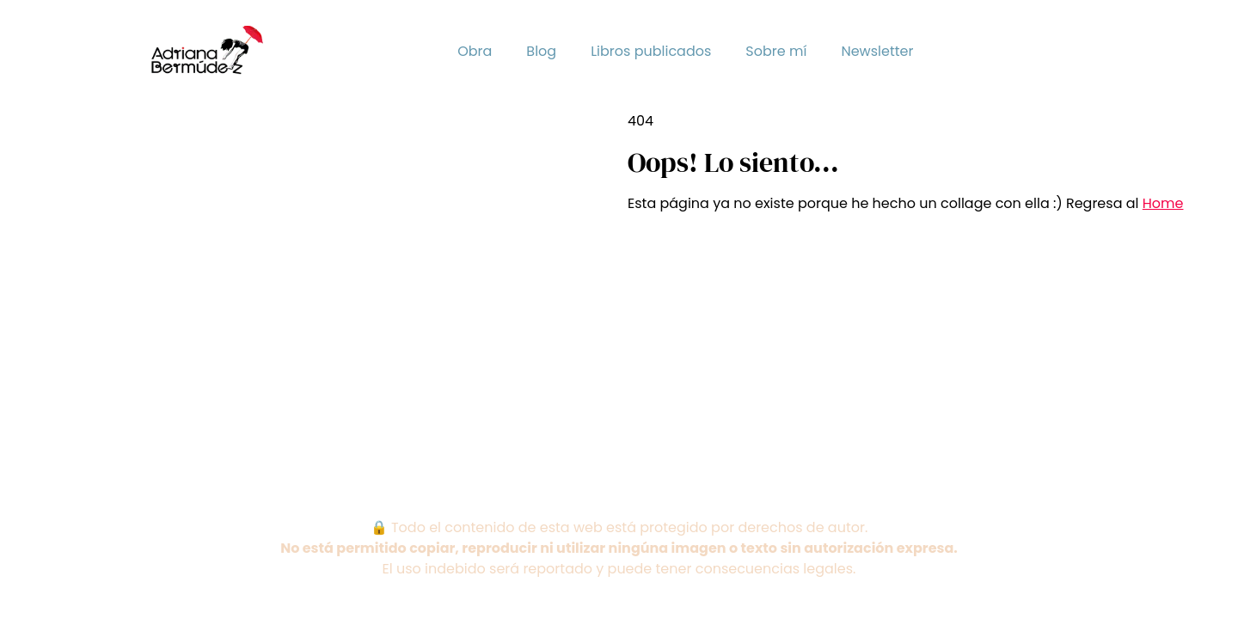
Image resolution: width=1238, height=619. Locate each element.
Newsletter (877, 51)
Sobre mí (775, 51)
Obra (474, 51)
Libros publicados (651, 51)
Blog (541, 51)
